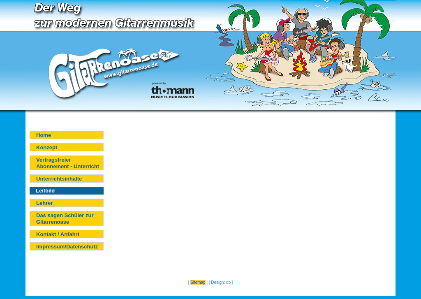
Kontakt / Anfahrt (57, 234)
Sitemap (198, 282)
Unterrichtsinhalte (59, 179)
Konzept (46, 147)
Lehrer (44, 203)
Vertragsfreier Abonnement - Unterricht (67, 163)
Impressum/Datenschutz (67, 246)
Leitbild (45, 191)
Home (43, 135)
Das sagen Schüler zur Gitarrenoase (64, 218)
